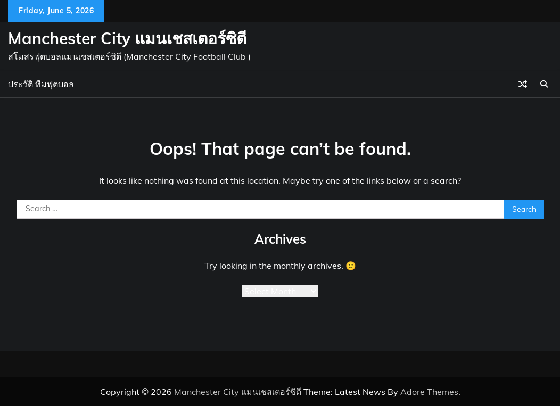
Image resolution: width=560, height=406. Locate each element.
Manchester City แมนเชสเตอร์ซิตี (127, 38)
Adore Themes (429, 391)
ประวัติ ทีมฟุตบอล (41, 84)
